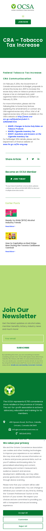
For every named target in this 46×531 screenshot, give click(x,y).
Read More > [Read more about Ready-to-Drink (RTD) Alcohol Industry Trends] (10, 226)
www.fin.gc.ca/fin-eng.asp (15, 144)
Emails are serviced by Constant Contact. (27, 365)
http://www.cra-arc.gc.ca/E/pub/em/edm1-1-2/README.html (18, 119)
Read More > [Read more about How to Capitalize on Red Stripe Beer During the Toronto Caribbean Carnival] (10, 251)
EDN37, (24, 135)
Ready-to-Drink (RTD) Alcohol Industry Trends (20, 221)
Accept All (23, 513)
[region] (23, 485)
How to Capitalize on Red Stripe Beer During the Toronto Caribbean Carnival (23, 245)
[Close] (44, 440)
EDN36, (21, 131)
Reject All (23, 526)
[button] (23, 16)
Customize (23, 519)
